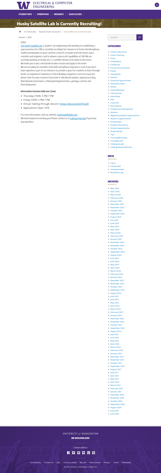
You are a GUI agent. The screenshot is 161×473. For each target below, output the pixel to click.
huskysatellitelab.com (67, 114)
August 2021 (115, 369)
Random (114, 112)
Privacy (107, 462)
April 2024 (114, 268)
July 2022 (114, 334)
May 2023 (114, 302)
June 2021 (114, 375)
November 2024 (117, 245)
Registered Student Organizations (50, 32)
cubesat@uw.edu (78, 118)
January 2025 (116, 239)
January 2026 (116, 201)
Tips (112, 134)
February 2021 (116, 388)
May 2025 (114, 226)
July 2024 (114, 258)
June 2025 (114, 223)
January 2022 (116, 353)
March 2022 (115, 347)
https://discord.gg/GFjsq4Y (74, 103)
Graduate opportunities (120, 80)
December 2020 (117, 394)
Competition (115, 61)
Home (20, 31)
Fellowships (115, 74)
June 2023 (114, 299)
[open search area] (156, 4)
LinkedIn (89, 452)
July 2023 (114, 296)
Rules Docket (94, 462)
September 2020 (117, 404)
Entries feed (115, 166)
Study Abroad (116, 131)
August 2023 (115, 293)
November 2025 (117, 207)
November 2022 (117, 321)
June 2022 (114, 337)
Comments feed (117, 169)
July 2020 (114, 410)
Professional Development (121, 109)
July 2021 (114, 372)
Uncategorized (116, 141)
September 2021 (117, 366)
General (113, 77)
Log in (113, 163)
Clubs (112, 58)
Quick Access (75, 14)
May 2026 (114, 188)
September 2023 (117, 290)
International (116, 93)
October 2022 (116, 325)
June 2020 (114, 414)
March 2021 (115, 385)
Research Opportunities (120, 118)
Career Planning (117, 55)
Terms (116, 462)
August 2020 (115, 407)
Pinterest (94, 452)
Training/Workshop (118, 137)
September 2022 (117, 328)
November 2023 (117, 283)
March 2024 (115, 271)
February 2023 (116, 312)
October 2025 (116, 210)
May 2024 (114, 264)
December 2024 (117, 242)
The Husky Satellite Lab (31, 45)
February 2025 (116, 236)
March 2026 (115, 194)
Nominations (116, 106)
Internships (115, 96)
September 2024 (117, 252)
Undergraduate (117, 144)
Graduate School (117, 83)
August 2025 (115, 217)
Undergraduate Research (121, 147)
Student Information (119, 125)
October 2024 (116, 248)
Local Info (114, 102)
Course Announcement (120, 68)
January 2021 (116, 391)
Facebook (69, 452)
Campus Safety (70, 462)
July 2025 (114, 220)
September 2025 (117, 213)
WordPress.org (116, 172)
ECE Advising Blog (30, 32)
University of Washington (26, 5)
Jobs (112, 99)
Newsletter (126, 462)
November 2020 (117, 398)
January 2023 (116, 315)
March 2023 (115, 309)
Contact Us (48, 462)
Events (113, 71)
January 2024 (116, 277)
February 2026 (116, 198)
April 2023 (114, 306)
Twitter (74, 452)
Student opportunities (119, 128)
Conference (115, 64)
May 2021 (114, 379)
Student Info (25, 14)
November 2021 (117, 360)
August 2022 (115, 331)
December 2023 (117, 280)
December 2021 (117, 356)
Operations (43, 14)
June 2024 (114, 261)
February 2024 (116, 274)
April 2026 (114, 191)
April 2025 (114, 229)
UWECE (57, 5)
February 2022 (116, 350)
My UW (83, 462)
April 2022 (114, 344)
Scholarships (115, 121)
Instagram (79, 452)
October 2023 (116, 286)
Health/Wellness (117, 90)
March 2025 (115, 233)
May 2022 (114, 341)
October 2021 (116, 363)
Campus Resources (118, 52)
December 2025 (117, 204)
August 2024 (115, 255)
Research (59, 14)
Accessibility (35, 462)
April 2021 (114, 382)
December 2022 (117, 318)
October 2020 (116, 401)
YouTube (84, 452)
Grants (113, 87)
